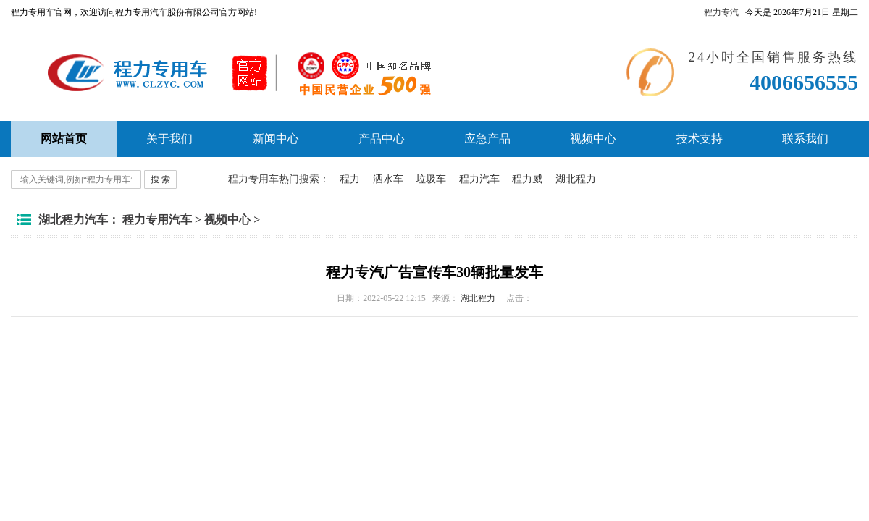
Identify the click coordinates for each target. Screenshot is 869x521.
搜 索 (160, 179)
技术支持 (699, 138)
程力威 (527, 179)
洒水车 (388, 179)
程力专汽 (721, 12)
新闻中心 (276, 138)
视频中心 (593, 138)
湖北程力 (575, 179)
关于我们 (169, 138)
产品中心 (381, 138)
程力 (350, 179)
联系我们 (805, 138)
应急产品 (487, 138)
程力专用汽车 (157, 219)
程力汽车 (479, 179)
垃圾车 (431, 179)
